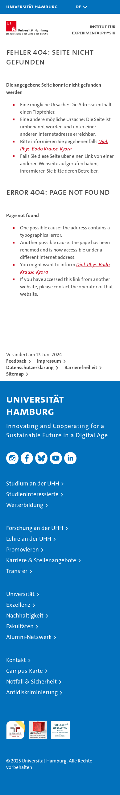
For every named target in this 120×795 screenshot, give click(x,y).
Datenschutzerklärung (30, 367)
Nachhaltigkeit (24, 615)
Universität (20, 594)
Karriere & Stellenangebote (41, 560)
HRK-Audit (57, 727)
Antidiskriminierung (32, 692)
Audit (34, 724)
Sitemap (15, 374)
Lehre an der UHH (28, 539)
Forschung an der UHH (34, 528)
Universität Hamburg (32, 6)
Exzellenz (18, 605)
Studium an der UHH (32, 483)
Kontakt (16, 660)
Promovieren (22, 549)
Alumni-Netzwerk (29, 637)
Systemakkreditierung (83, 724)
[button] (80, 7)
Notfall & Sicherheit (31, 681)
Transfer (16, 571)
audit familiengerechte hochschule (15, 730)
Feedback (16, 361)
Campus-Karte (24, 671)
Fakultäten (20, 626)
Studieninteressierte (32, 494)
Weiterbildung (24, 505)
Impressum (49, 361)
